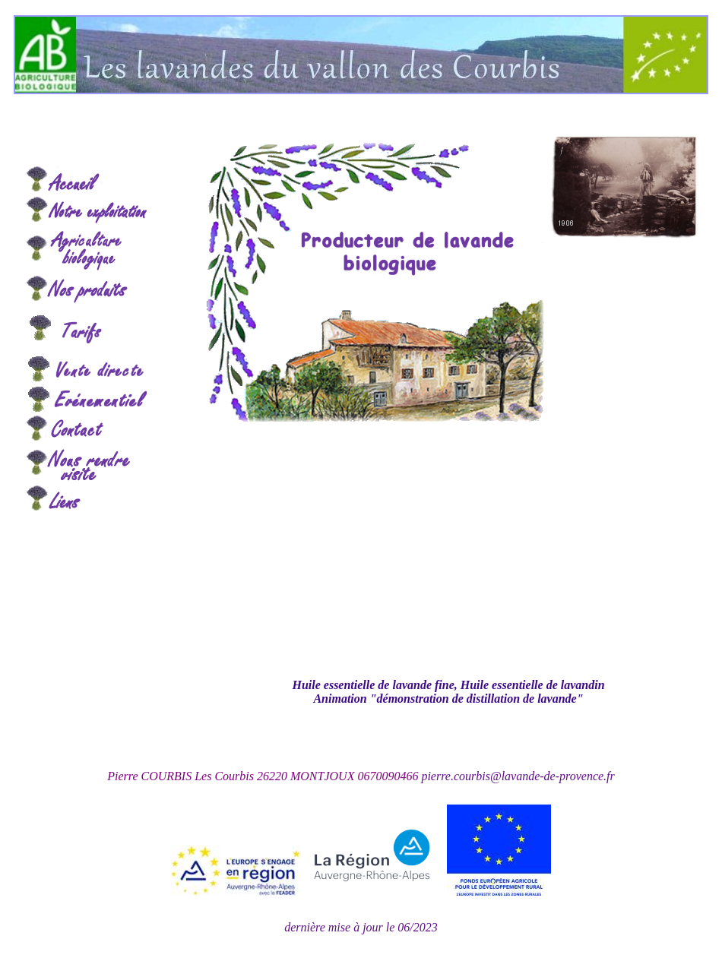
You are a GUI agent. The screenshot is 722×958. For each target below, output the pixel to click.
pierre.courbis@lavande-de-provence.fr (517, 776)
